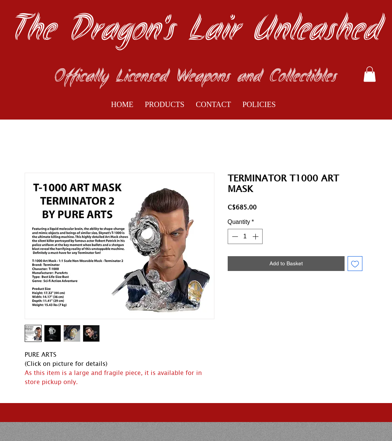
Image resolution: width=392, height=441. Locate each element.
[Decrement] (234, 236)
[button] (369, 74)
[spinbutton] (245, 236)
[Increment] (256, 236)
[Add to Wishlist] (355, 263)
